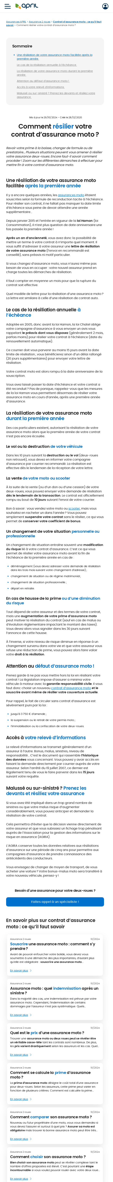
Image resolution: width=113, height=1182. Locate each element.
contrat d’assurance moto (71, 688)
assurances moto (71, 195)
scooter (74, 508)
